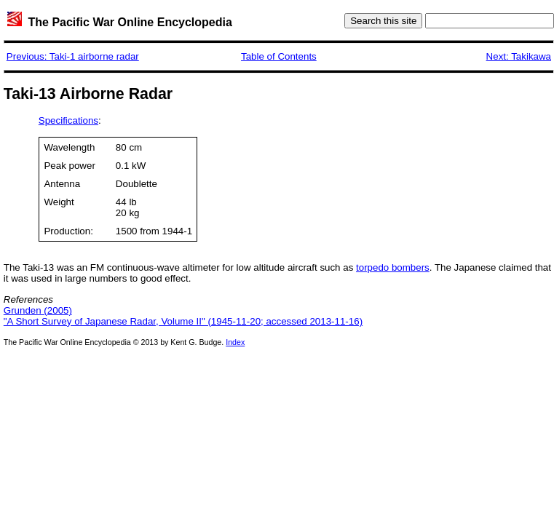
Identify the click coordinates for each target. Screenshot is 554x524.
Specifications (68, 120)
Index (235, 342)
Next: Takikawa (518, 56)
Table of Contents (279, 56)
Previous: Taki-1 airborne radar (73, 56)
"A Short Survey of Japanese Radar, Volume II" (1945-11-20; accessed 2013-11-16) (183, 321)
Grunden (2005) (38, 310)
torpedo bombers (393, 267)
